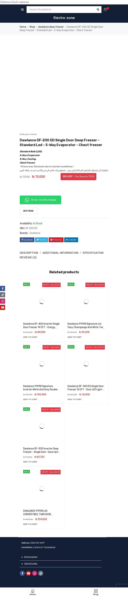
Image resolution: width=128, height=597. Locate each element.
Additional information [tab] (60, 252)
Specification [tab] (93, 252)
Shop (32, 26)
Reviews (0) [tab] (28, 257)
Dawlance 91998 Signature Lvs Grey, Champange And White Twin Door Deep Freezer (86, 327)
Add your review (28, 134)
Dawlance (35, 233)
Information (30, 557)
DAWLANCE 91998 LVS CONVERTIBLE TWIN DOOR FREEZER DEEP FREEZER (37, 514)
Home (23, 26)
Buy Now (28, 211)
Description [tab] (29, 252)
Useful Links (30, 563)
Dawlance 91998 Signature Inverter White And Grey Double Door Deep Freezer (40, 389)
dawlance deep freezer (51, 26)
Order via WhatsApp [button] (40, 200)
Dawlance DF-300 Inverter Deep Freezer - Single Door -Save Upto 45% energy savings (41, 452)
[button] (30, 337)
